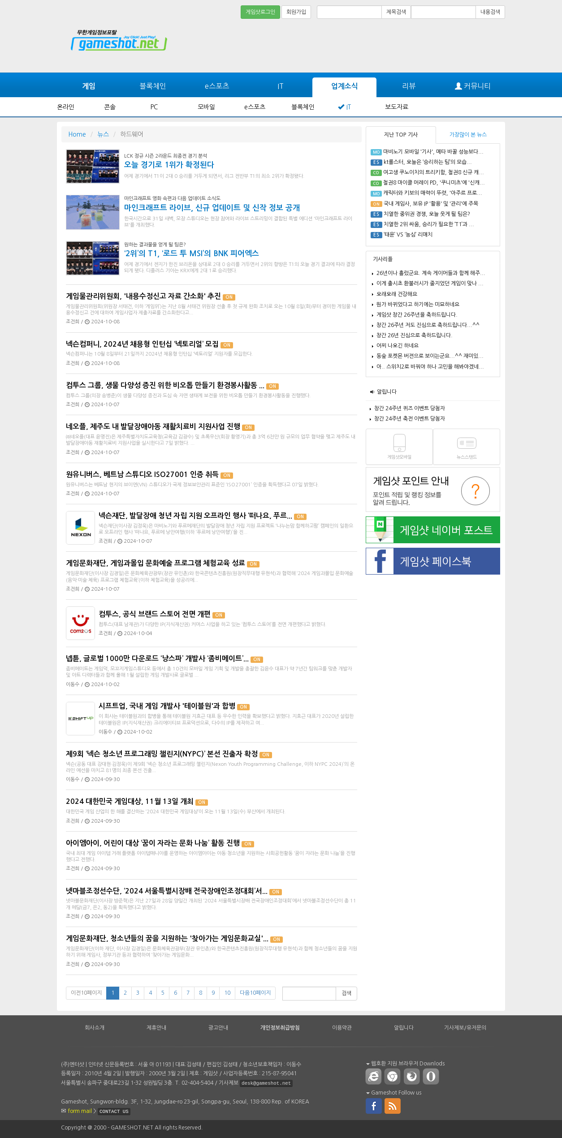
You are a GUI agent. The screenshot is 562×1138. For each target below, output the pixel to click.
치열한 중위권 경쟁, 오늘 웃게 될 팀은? (427, 214)
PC (154, 107)
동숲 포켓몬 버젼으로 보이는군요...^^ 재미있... (430, 356)
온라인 (65, 107)
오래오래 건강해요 (396, 294)
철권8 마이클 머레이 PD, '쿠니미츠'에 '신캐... (434, 182)
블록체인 (152, 86)
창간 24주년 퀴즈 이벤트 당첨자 (409, 408)
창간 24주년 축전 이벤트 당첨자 (409, 418)
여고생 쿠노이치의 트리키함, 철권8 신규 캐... (433, 172)
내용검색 (490, 12)
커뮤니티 (473, 86)
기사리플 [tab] (383, 259)
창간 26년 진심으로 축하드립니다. (414, 335)
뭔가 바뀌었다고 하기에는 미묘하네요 (417, 304)
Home (77, 134)
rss (393, 1105)
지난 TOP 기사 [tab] (401, 134)
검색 (346, 993)
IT (280, 86)
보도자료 (396, 107)
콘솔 (110, 107)
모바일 (206, 107)
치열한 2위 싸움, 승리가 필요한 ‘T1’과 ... (429, 224)
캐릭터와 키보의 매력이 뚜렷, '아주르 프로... (432, 193)
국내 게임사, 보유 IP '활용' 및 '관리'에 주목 (431, 203)
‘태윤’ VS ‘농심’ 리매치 (408, 234)
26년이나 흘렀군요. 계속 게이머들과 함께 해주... (430, 273)
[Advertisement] (471, 45)
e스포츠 (217, 86)
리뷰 (408, 86)
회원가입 (296, 12)
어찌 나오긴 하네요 (397, 345)
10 (227, 993)
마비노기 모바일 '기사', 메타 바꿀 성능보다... (433, 152)
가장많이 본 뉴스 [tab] (468, 134)
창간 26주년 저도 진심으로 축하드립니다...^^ (428, 325)
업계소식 (344, 86)
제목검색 (396, 12)
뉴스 (103, 134)
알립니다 (387, 392)
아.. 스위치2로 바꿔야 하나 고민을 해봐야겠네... (430, 366)
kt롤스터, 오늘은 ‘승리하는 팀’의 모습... (428, 162)
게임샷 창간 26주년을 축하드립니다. (417, 315)
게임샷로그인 (260, 12)
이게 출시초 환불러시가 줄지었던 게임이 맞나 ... (430, 283)
